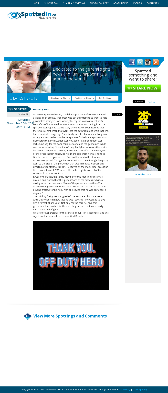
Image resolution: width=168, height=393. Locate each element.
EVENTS (137, 3)
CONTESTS (153, 3)
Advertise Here (143, 174)
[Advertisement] (110, 32)
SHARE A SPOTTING (74, 3)
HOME (35, 3)
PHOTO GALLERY (99, 3)
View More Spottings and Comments (70, 316)
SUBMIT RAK (51, 3)
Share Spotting (140, 389)
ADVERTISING (120, 3)
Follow (151, 102)
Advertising (124, 389)
